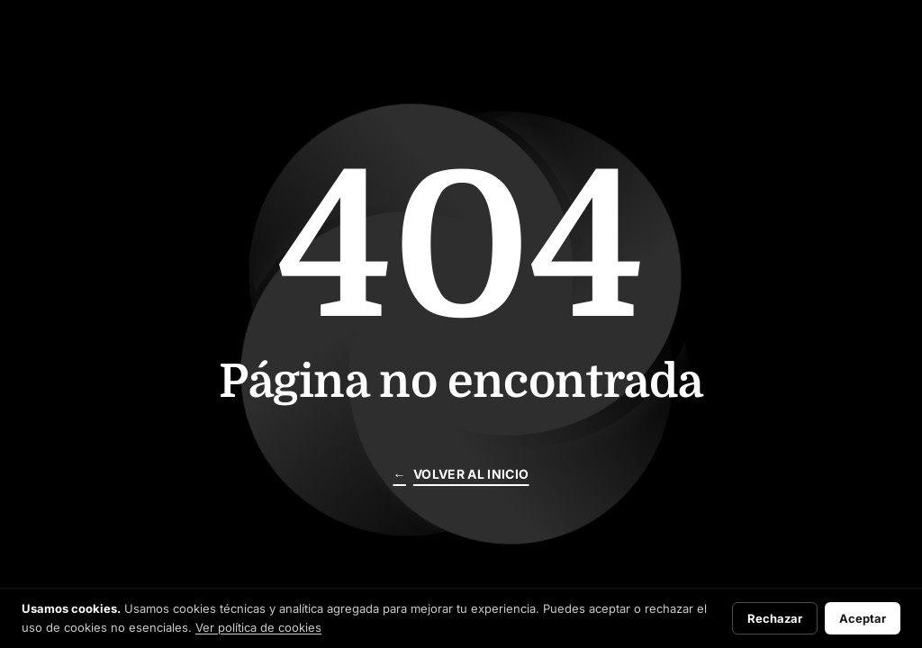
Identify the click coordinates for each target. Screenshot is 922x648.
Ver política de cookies (258, 627)
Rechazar (774, 618)
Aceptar (862, 618)
